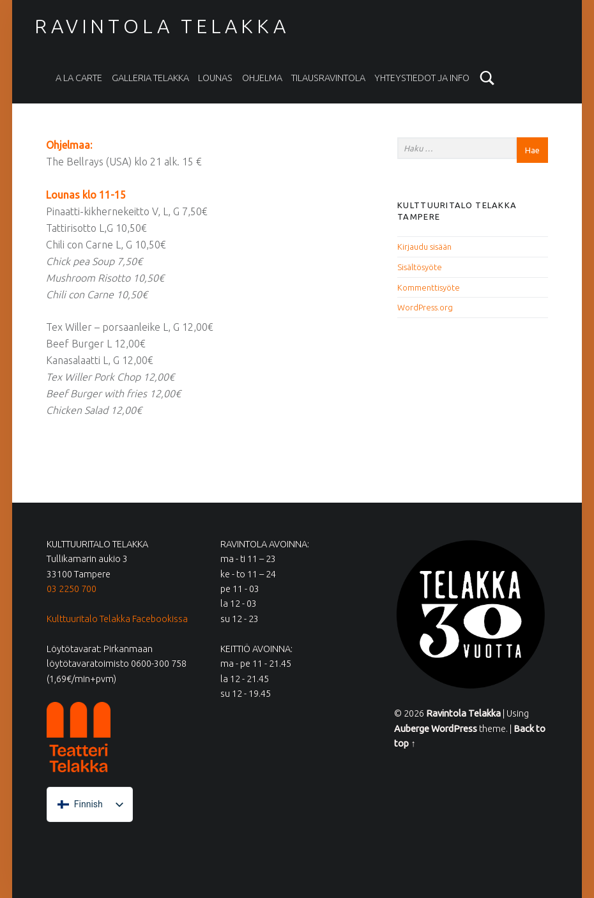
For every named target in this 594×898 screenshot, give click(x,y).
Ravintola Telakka (161, 26)
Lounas (215, 78)
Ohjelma (262, 78)
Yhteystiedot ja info (421, 78)
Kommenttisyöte (428, 287)
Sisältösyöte (419, 267)
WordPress (454, 729)
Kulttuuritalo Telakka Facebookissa (117, 619)
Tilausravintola (328, 78)
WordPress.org (425, 307)
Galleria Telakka (150, 78)
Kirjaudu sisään (424, 246)
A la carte (79, 78)
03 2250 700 (71, 589)
